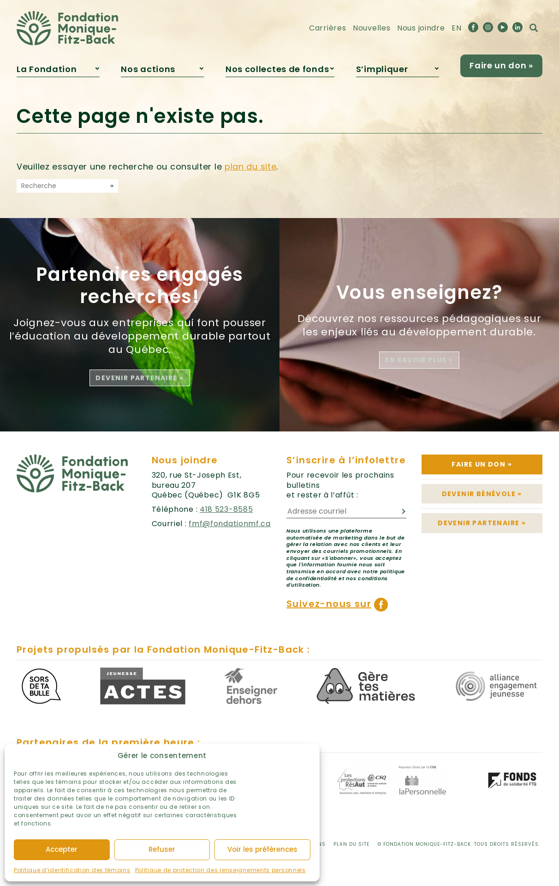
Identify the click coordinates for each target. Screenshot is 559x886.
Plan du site (351, 844)
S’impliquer (382, 69)
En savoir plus (419, 359)
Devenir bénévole (482, 493)
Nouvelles (371, 28)
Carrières (327, 28)
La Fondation (47, 69)
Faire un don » (501, 65)
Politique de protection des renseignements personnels (220, 870)
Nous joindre (421, 28)
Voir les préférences (262, 849)
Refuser (162, 849)
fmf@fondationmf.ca (230, 523)
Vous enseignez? (419, 292)
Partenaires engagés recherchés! (140, 285)
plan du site (250, 166)
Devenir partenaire (139, 377)
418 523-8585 (226, 509)
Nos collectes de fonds (277, 69)
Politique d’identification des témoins (72, 870)
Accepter (61, 849)
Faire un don (482, 464)
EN (456, 28)
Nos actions (148, 69)
